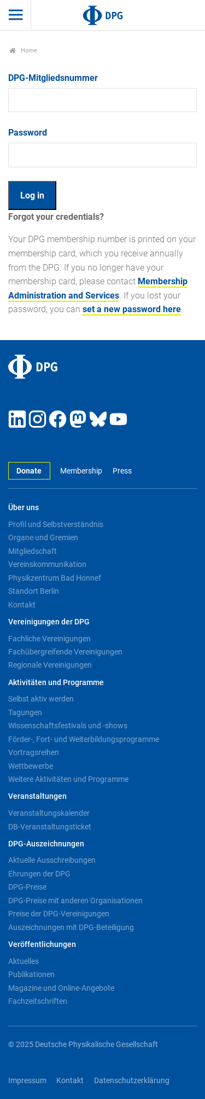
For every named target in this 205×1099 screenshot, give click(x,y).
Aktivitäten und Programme (56, 682)
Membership (81, 471)
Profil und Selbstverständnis (55, 524)
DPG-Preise (27, 886)
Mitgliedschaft (32, 551)
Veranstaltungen (37, 796)
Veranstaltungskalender (49, 813)
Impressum (27, 1080)
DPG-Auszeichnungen (46, 844)
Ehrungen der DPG (39, 873)
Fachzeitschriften (37, 1001)
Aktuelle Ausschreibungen (52, 860)
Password (27, 132)
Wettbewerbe (30, 766)
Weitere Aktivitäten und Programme (68, 779)
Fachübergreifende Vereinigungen (65, 651)
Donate (29, 471)
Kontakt (22, 604)
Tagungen (25, 712)
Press (122, 471)
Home (23, 50)
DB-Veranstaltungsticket (49, 826)
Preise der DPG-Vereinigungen (58, 913)
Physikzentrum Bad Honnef (54, 578)
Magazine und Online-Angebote (61, 988)
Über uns (23, 507)
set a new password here (132, 309)
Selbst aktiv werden (41, 698)
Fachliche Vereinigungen (49, 638)
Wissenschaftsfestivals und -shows (67, 725)
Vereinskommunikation (47, 564)
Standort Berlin (33, 591)
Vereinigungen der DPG (49, 622)
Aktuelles (23, 961)
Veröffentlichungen (42, 944)
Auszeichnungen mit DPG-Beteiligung (71, 927)
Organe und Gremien (43, 537)
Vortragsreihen (33, 752)
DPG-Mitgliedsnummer (53, 78)
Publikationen (31, 974)
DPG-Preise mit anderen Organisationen (75, 900)
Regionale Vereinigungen (50, 664)
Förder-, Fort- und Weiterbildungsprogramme (83, 739)
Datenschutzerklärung (131, 1080)
